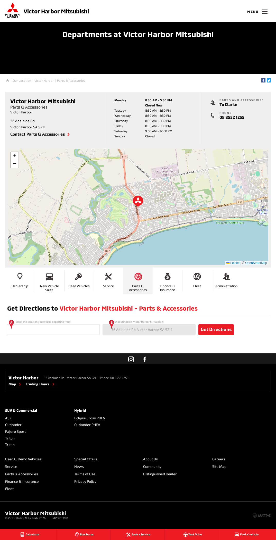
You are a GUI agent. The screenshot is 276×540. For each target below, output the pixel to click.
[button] (138, 201)
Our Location (22, 80)
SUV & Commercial (21, 410)
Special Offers (85, 459)
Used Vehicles (79, 279)
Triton (10, 438)
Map (12, 384)
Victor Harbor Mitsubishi (56, 11)
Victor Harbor (44, 80)
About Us (150, 459)
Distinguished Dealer (160, 474)
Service (108, 279)
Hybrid (80, 410)
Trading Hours (37, 384)
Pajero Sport (15, 431)
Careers (218, 459)
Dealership (20, 279)
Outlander (13, 424)
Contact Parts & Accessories (37, 134)
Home (8, 80)
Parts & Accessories (71, 80)
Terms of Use (84, 474)
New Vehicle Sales (49, 281)
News (79, 466)
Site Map (219, 466)
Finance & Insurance (167, 281)
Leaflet (233, 263)
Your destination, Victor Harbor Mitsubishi (149, 327)
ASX (8, 418)
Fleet (197, 279)
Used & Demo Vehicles (23, 459)
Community (152, 466)
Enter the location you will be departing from (53, 327)
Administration (226, 279)
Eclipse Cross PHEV (89, 418)
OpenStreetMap (256, 263)
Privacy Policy (85, 481)
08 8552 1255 (231, 117)
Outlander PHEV (87, 424)
